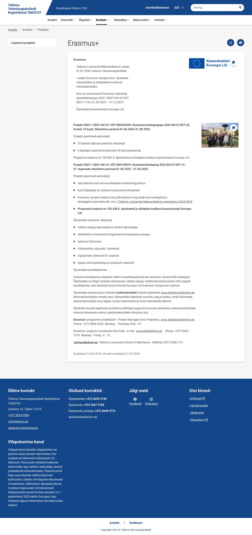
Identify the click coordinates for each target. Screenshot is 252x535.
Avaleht (52, 20)
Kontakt (161, 20)
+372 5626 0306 (18, 415)
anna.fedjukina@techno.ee (177, 292)
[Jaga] (230, 42)
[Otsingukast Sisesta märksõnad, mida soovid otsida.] (217, 7)
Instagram (151, 401)
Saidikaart (135, 523)
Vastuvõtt (67, 20)
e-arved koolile (199, 405)
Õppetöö (85, 20)
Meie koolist (142, 20)
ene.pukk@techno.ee (149, 331)
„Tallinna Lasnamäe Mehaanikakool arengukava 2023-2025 (154, 201)
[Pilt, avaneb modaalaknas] (212, 63)
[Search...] (240, 8)
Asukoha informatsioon (23, 428)
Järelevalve (197, 412)
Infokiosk (195, 398)
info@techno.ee (18, 421)
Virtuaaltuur (197, 419)
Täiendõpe (121, 20)
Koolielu (103, 20)
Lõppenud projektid (23, 43)
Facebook (135, 401)
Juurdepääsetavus (157, 7)
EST (179, 8)
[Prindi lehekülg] (240, 42)
